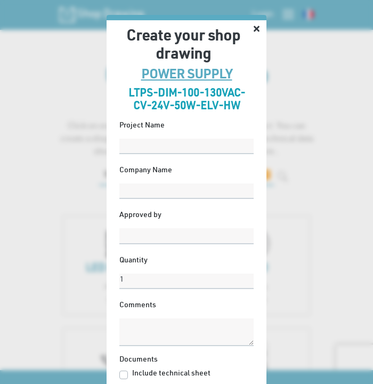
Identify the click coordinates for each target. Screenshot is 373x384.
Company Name (145, 170)
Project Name (142, 126)
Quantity (133, 261)
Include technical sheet (171, 374)
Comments (137, 305)
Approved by (140, 215)
